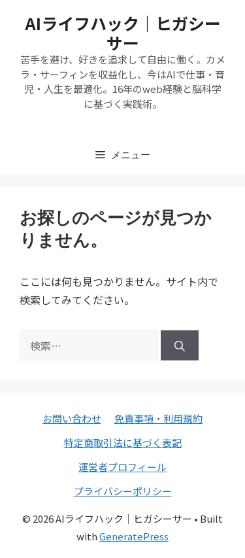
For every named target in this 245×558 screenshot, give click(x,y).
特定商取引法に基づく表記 (123, 442)
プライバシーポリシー (123, 491)
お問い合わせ (71, 418)
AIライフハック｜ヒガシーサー (123, 32)
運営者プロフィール (122, 467)
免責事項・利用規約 (158, 418)
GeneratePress (134, 536)
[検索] (180, 345)
